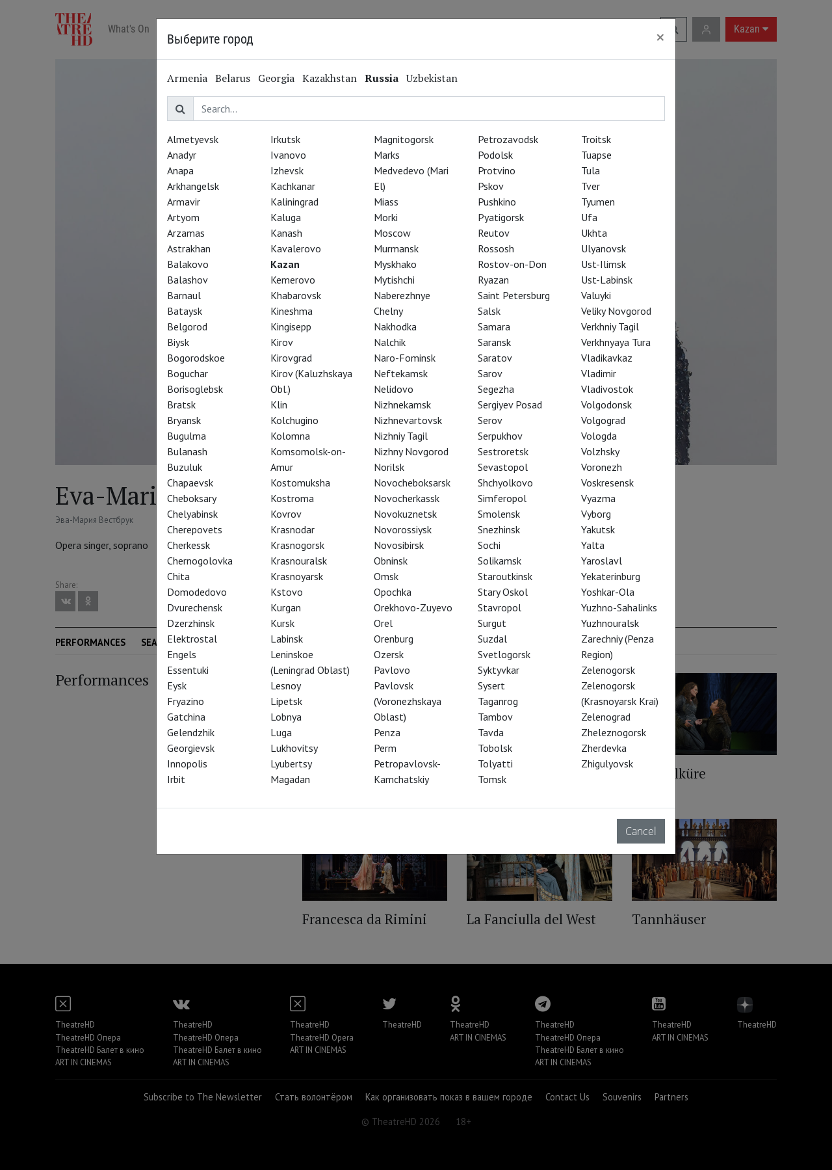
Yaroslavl (601, 560)
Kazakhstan (329, 78)
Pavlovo (392, 669)
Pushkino (497, 201)
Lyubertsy (291, 763)
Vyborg (596, 513)
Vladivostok (607, 388)
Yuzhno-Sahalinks (619, 607)
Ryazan (493, 279)
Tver (590, 186)
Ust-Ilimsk (603, 264)
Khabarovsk (295, 295)
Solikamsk (499, 560)
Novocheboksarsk (412, 482)
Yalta (592, 545)
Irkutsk (285, 139)
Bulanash (187, 451)
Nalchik (390, 342)
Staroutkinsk (505, 576)
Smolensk (499, 513)
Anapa (180, 170)
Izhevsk (287, 170)
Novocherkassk (406, 498)
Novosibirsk (399, 545)
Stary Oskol (503, 591)
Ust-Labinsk (606, 279)
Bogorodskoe (196, 357)
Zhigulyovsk (607, 763)
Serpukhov (500, 435)
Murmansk (396, 248)
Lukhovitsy (294, 747)
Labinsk (286, 638)
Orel (383, 623)
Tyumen (598, 201)
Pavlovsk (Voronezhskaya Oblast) (407, 701)
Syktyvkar (498, 669)
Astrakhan (189, 248)
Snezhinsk (499, 529)
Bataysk (184, 310)
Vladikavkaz (606, 357)
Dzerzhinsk (190, 623)
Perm (385, 747)
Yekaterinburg (610, 576)
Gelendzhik (190, 732)
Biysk (178, 342)
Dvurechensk (194, 607)
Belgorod (187, 326)
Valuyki (596, 295)
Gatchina (186, 716)
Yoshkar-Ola (607, 591)
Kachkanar (292, 186)
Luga (281, 732)
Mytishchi (394, 279)
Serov (490, 420)
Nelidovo (393, 388)
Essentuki (188, 669)
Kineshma (291, 310)
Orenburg (393, 638)
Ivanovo (288, 154)
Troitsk (596, 139)
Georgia (276, 78)
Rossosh (496, 248)
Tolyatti (495, 763)
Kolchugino (294, 420)
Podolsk (495, 154)
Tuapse (596, 154)
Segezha (496, 388)
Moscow (392, 232)
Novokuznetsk (405, 513)
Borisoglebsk (195, 388)
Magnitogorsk (404, 139)
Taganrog (498, 701)
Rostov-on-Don (512, 264)
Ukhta (594, 232)
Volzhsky (600, 451)
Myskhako (395, 264)
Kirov (281, 342)
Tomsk (492, 779)
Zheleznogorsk (613, 732)
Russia (381, 78)
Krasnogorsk (297, 545)
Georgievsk (190, 747)
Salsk (489, 310)
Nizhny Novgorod (411, 451)
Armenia (187, 78)
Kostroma (292, 498)
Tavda (491, 732)
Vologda (599, 435)
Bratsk (181, 404)
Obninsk (391, 560)
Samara (494, 326)
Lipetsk (286, 701)
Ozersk (389, 654)
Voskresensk (607, 482)
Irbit (176, 779)
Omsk (386, 576)
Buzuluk (184, 466)
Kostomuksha (300, 482)
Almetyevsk (192, 139)
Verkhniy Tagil (610, 326)
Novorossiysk (403, 529)
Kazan (285, 264)
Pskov (491, 186)
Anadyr (181, 154)
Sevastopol (503, 466)
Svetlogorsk (504, 654)
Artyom (183, 217)
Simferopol (502, 498)
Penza (387, 732)
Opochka (392, 591)
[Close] (660, 37)
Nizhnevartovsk (408, 420)
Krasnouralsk (298, 560)
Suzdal (492, 638)
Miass (386, 201)
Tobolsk (495, 747)
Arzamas (186, 232)
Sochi (489, 545)
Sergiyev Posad (510, 404)
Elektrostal (192, 638)
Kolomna (290, 435)
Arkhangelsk (193, 186)
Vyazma (598, 498)
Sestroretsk (503, 451)
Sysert (491, 685)
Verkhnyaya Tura (616, 342)
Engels (181, 654)
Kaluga (285, 217)
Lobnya (286, 716)
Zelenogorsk (608, 669)
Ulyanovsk (603, 248)
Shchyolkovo (505, 482)
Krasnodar (292, 529)
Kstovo (286, 591)
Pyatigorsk (501, 217)
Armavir (183, 201)
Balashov (187, 279)
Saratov (495, 357)
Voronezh (601, 466)
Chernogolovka (200, 560)
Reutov (494, 232)
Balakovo (188, 264)
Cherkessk (188, 545)
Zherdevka (604, 747)
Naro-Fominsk (405, 357)
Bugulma (186, 435)
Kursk (282, 623)
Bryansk (184, 420)
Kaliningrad (294, 201)
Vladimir (598, 373)
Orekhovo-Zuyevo (413, 607)
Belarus (232, 78)
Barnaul (184, 295)
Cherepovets (194, 529)
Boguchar (187, 373)
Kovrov (286, 513)
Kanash (286, 232)
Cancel (640, 831)
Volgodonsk (606, 404)
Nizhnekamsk (402, 404)
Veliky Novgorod (616, 310)
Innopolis (187, 763)
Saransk (494, 342)
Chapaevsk (190, 482)
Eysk (177, 685)
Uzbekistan (432, 78)
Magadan (290, 779)
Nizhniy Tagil (401, 435)
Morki (386, 217)
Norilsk (389, 466)
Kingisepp (290, 326)
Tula (590, 170)
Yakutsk (598, 529)
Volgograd (603, 420)
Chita (178, 576)
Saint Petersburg (514, 295)
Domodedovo (197, 591)
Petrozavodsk (508, 139)
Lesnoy (285, 685)
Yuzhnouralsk (610, 623)
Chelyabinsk (192, 513)
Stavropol (499, 607)
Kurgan (285, 607)
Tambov (495, 716)
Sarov (490, 373)
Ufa (589, 217)
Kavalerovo (295, 248)
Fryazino (185, 701)
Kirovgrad (291, 357)
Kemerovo (292, 279)
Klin (278, 404)
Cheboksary (191, 498)
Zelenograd (605, 716)
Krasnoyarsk (296, 576)
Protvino (496, 170)
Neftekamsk (401, 373)
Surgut (492, 623)
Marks (387, 154)
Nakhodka (395, 326)
